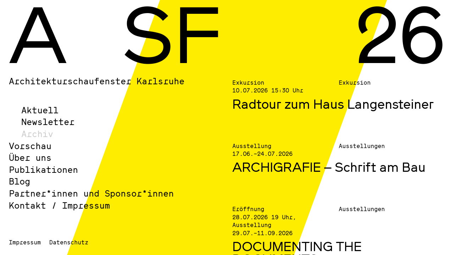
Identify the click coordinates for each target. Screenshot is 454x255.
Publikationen (43, 169)
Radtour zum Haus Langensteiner (333, 104)
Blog (19, 181)
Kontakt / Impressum (59, 205)
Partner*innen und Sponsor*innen (91, 193)
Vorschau (30, 146)
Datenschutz (68, 242)
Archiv (37, 134)
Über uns (30, 157)
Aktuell (40, 110)
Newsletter (47, 122)
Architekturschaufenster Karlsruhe (96, 81)
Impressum (25, 242)
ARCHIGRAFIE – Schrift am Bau (329, 167)
